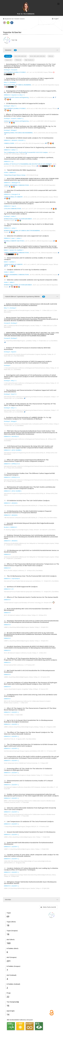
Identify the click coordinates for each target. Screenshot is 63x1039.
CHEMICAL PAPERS (9, 143)
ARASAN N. (15, 140)
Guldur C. (13, 216)
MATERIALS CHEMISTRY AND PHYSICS (14, 241)
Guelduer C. (20, 250)
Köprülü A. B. (15, 95)
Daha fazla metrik (48, 907)
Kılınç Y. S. (6, 82)
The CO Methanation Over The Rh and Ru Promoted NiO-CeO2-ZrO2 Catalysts (26, 152)
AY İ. (13, 589)
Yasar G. (14, 206)
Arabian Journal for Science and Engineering (16, 97)
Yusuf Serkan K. (16, 578)
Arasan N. (14, 118)
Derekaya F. (7, 70)
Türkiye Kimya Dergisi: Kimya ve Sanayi (14, 175)
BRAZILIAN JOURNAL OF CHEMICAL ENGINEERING (17, 85)
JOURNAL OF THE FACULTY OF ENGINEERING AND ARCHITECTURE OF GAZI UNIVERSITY (28, 164)
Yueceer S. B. (12, 250)
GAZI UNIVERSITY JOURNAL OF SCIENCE (15, 72)
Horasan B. (14, 70)
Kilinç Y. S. (22, 95)
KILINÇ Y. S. (15, 150)
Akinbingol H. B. (16, 182)
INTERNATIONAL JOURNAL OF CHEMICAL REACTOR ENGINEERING (22, 230)
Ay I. (13, 161)
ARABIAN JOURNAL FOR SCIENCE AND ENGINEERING (18, 133)
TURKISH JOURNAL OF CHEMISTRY (13, 197)
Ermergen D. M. (16, 194)
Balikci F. (6, 250)
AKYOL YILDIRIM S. (17, 450)
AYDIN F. (6, 172)
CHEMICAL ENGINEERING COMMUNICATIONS (16, 185)
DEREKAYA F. (7, 95)
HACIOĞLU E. (15, 436)
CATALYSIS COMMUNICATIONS (12, 208)
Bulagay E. (14, 130)
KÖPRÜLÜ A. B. (16, 464)
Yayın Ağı (10, 40)
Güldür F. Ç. (20, 118)
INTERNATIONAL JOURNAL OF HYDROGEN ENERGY (18, 219)
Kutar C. (14, 238)
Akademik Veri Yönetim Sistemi (14, 19)
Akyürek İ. (13, 352)
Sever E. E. (14, 394)
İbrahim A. (7, 527)
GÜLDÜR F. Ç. (22, 140)
